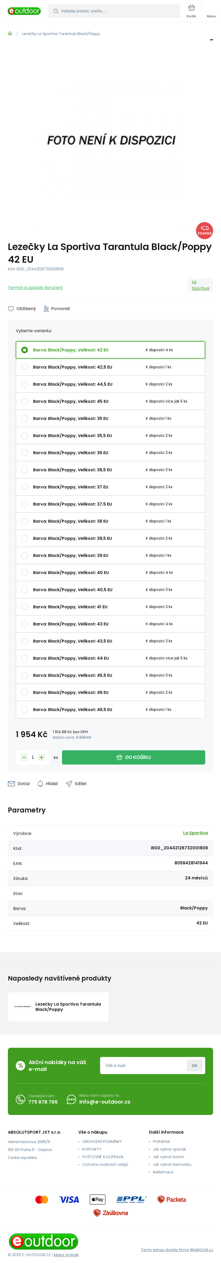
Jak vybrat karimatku (172, 1164)
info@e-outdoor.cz (104, 1101)
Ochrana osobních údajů (105, 1164)
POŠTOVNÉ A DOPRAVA (102, 1156)
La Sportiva (200, 285)
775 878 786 (43, 1102)
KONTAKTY (91, 1149)
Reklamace (163, 1172)
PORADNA (161, 1141)
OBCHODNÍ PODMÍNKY (102, 1141)
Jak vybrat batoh (168, 1156)
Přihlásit (195, 1065)
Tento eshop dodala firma (165, 1249)
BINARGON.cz (201, 1249)
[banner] (24, 11)
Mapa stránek (66, 1254)
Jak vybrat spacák (169, 1149)
